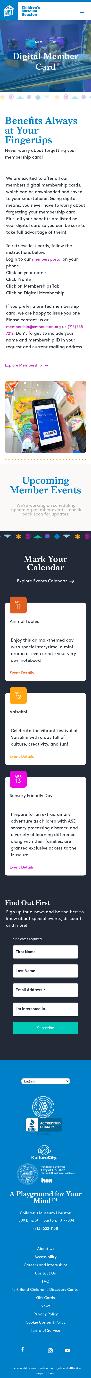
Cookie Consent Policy (46, 1322)
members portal (46, 259)
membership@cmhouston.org (33, 327)
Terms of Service (45, 1331)
